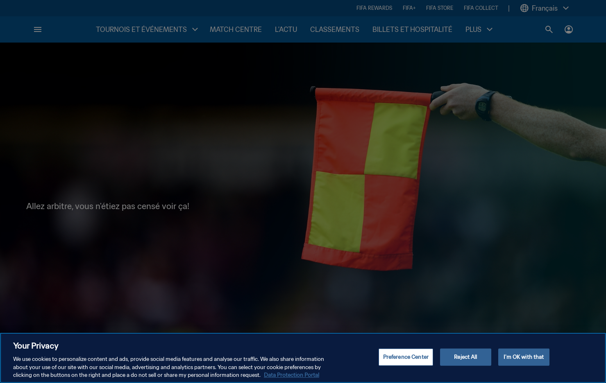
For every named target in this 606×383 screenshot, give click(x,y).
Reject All (465, 357)
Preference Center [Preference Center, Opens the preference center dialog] (406, 357)
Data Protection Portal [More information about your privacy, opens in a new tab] (291, 375)
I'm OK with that (524, 357)
